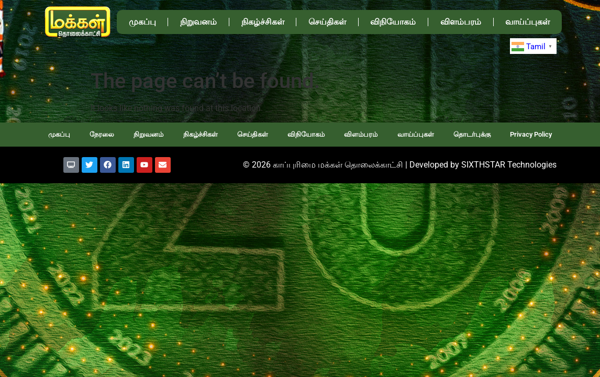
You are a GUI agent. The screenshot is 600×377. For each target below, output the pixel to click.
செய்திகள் (327, 22)
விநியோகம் (393, 22)
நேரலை (102, 134)
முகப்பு (142, 22)
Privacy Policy (531, 134)
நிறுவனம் (198, 22)
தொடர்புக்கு (472, 134)
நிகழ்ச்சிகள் (262, 22)
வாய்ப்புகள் (527, 22)
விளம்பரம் (460, 22)
